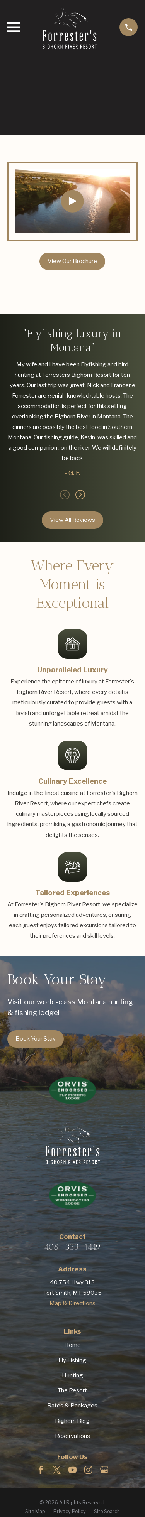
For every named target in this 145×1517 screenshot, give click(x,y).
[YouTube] (72, 1470)
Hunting (72, 1375)
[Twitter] (57, 1470)
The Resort (72, 1390)
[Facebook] (41, 1470)
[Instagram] (88, 1470)
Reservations (72, 1436)
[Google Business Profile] (104, 1470)
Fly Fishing (72, 1360)
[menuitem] (35, 1511)
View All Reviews (72, 519)
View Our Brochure (72, 261)
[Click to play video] (72, 201)
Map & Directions (72, 1303)
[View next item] (80, 494)
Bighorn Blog (72, 1420)
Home (72, 1345)
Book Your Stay (35, 1038)
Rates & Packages (72, 1405)
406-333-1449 (72, 1247)
